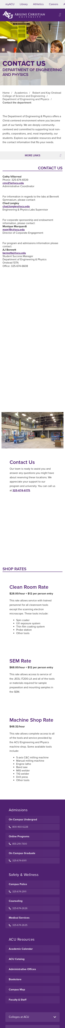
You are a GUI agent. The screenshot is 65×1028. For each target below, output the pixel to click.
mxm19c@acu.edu (14, 229)
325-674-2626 (18, 908)
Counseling (15, 901)
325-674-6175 (21, 490)
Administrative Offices (22, 969)
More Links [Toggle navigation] (43, 155)
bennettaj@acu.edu (14, 253)
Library (24, 4)
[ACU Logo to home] (24, 14)
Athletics (38, 4)
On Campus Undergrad (23, 819)
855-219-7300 (18, 843)
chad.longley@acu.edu (16, 206)
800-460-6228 (18, 826)
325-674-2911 (17, 891)
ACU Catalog (16, 959)
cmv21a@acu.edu (13, 183)
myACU (9, 4)
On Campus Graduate (22, 853)
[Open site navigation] (59, 15)
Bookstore (15, 979)
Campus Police (18, 884)
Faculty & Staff (17, 999)
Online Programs (19, 836)
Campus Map (17, 989)
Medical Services (19, 917)
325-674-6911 (18, 860)
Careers (53, 4)
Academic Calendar (21, 949)
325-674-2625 (18, 925)
